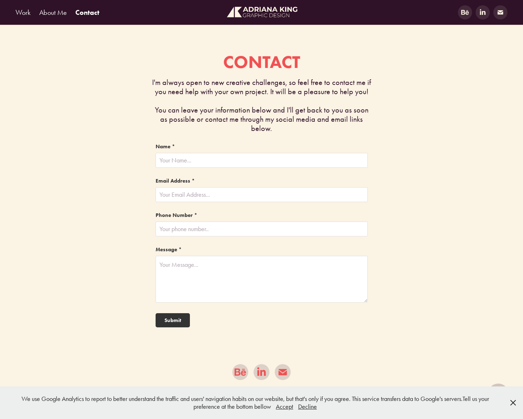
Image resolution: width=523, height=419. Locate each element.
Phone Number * (176, 215)
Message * (169, 249)
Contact (87, 12)
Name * (165, 146)
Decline (307, 407)
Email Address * (175, 181)
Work (23, 12)
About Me (53, 12)
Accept (284, 407)
